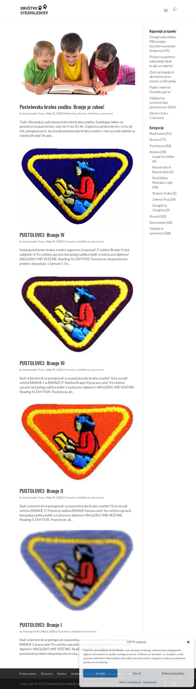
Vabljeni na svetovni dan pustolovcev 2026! (162, 102)
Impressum (150, 681)
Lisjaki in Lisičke (163, 157)
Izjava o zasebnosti (130, 681)
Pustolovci (71, 241)
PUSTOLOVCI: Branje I (41, 624)
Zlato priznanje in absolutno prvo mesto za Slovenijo (162, 76)
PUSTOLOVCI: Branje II (41, 490)
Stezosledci (157, 222)
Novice (82, 113)
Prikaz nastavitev (173, 673)
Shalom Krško (162, 193)
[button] (188, 642)
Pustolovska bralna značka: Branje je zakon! (62, 106)
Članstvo (46, 673)
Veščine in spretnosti (100, 113)
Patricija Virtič (31, 631)
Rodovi (154, 152)
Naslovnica (71, 113)
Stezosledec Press (34, 113)
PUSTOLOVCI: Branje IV (42, 234)
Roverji (154, 216)
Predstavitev (28, 673)
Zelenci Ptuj (160, 199)
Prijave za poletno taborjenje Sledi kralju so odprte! (162, 61)
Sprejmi (100, 673)
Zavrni (136, 673)
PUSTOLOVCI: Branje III (42, 363)
